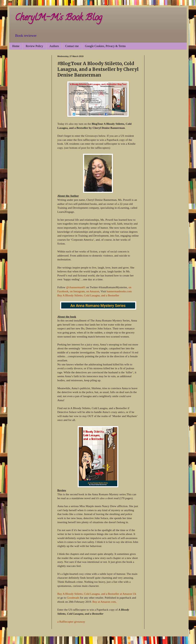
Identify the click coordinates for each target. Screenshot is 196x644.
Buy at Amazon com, (104, 601)
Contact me (72, 46)
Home (15, 46)
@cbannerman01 (75, 287)
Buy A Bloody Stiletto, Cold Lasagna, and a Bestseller (88, 295)
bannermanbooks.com (119, 291)
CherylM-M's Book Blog (58, 18)
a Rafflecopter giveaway (71, 621)
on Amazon (92, 291)
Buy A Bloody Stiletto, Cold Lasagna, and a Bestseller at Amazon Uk (96, 593)
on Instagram (77, 291)
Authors (54, 46)
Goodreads (73, 597)
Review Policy (34, 46)
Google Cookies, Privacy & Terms (105, 46)
